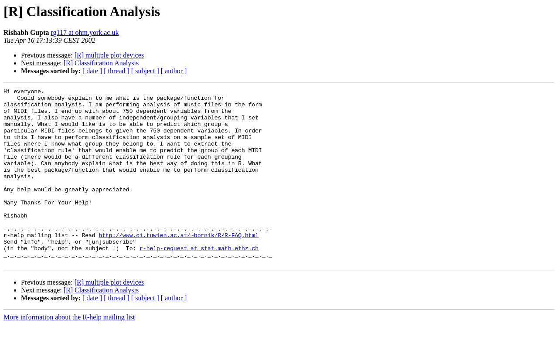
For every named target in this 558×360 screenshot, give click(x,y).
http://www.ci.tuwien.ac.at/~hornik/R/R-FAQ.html (179, 265)
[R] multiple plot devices (109, 55)
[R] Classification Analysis (101, 63)
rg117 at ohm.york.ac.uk (85, 32)
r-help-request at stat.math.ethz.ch (199, 281)
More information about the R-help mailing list (69, 352)
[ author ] (174, 71)
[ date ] (92, 71)
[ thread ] (116, 71)
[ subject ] (145, 71)
